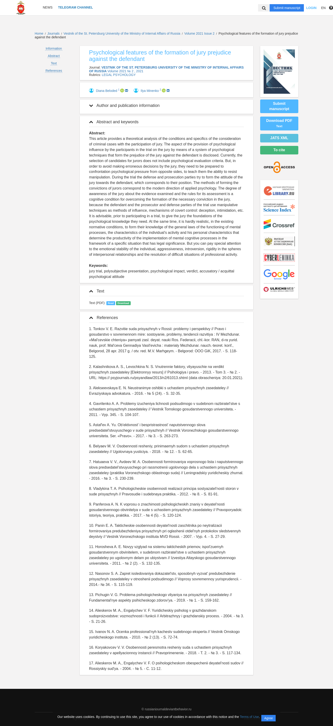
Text (54, 63)
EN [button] (323, 8)
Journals (53, 33)
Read (111, 303)
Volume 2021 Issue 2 (200, 33)
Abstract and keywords (114, 122)
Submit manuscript (286, 8)
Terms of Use (249, 717)
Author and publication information (124, 105)
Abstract (54, 56)
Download (123, 303)
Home (39, 33)
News (47, 7)
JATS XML (279, 138)
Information (54, 48)
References (54, 70)
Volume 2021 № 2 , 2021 (125, 71)
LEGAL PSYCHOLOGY (119, 75)
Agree (268, 718)
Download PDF (279, 123)
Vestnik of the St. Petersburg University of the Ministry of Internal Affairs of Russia (122, 33)
